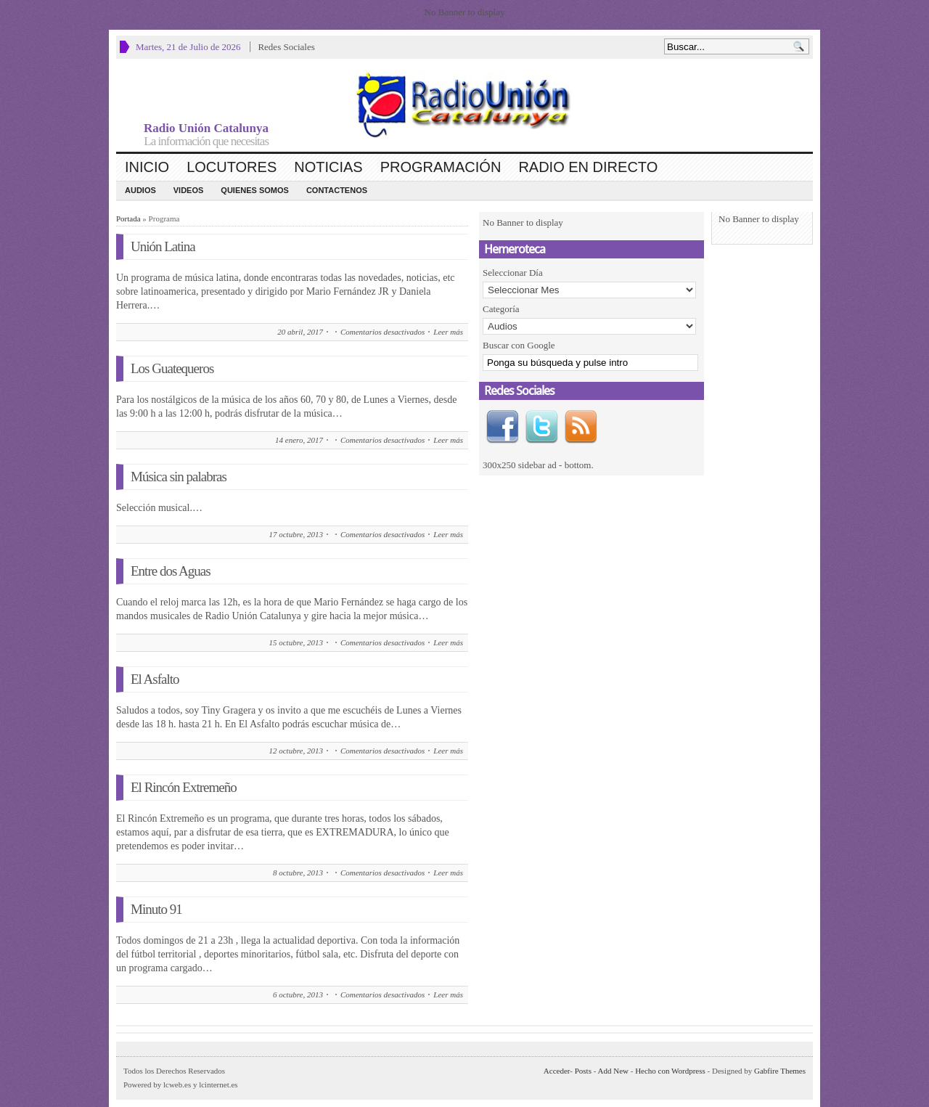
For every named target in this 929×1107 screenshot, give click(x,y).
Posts (583, 1070)
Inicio (147, 167)
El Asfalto (155, 679)
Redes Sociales (286, 46)
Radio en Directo (588, 167)
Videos (188, 190)
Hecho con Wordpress (670, 1070)
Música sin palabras (178, 476)
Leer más (448, 331)
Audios (140, 190)
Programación (441, 167)
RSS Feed (580, 426)
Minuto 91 (156, 909)
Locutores (232, 167)
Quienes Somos (255, 190)
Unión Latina (163, 246)
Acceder (557, 1070)
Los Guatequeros (172, 368)
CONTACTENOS (336, 190)
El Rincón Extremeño (184, 787)
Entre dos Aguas (170, 571)
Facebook (502, 426)
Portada (128, 218)
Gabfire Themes (780, 1070)
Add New (613, 1070)
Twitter (541, 426)
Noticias (328, 167)
